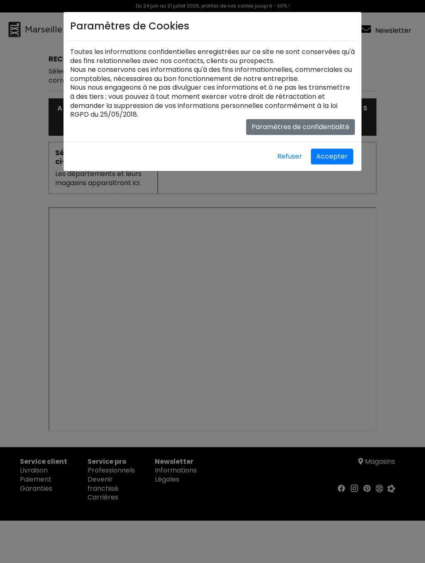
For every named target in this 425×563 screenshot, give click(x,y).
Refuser (289, 156)
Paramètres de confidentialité (300, 127)
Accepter (332, 156)
